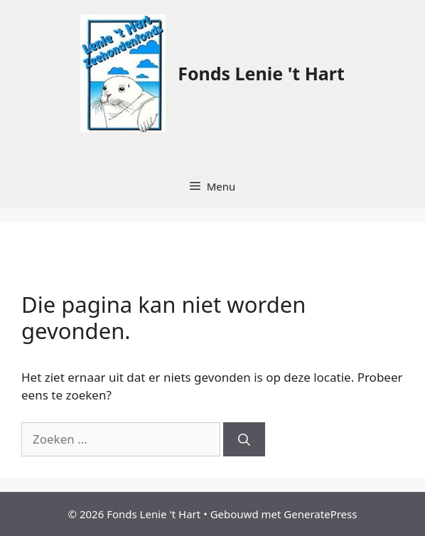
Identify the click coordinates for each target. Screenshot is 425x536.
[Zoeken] (244, 439)
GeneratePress (320, 514)
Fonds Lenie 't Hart (261, 73)
